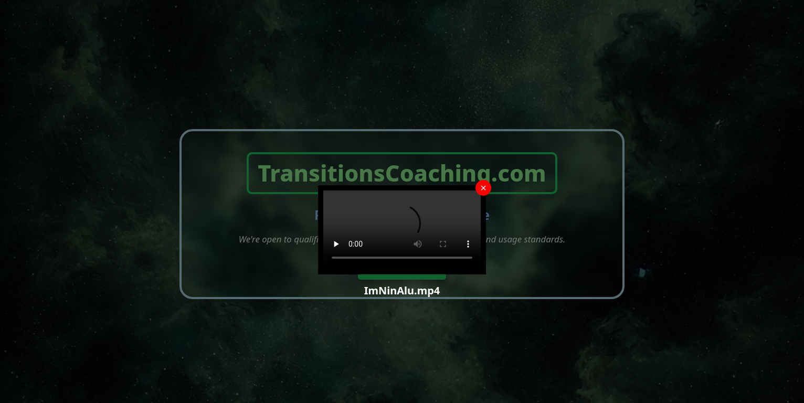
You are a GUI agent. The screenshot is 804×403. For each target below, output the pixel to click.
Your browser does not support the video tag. (402, 229)
